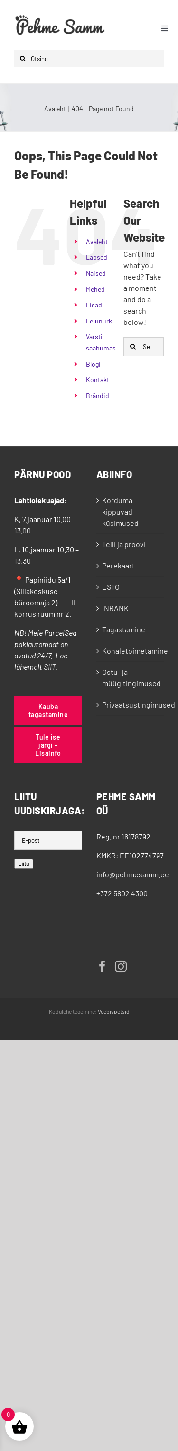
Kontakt (97, 380)
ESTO (111, 586)
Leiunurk (99, 321)
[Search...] (143, 346)
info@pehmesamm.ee (132, 874)
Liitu (23, 863)
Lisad (94, 305)
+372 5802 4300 (122, 893)
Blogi (93, 364)
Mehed (95, 289)
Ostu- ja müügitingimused (130, 677)
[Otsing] (89, 58)
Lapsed (96, 257)
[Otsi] (22, 58)
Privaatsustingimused (130, 704)
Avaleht (97, 241)
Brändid (97, 396)
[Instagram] (121, 966)
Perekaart (118, 565)
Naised (96, 273)
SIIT (50, 666)
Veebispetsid (114, 1011)
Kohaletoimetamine (130, 650)
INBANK (115, 607)
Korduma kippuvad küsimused (120, 511)
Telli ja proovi (124, 544)
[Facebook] (102, 966)
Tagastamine (123, 629)
